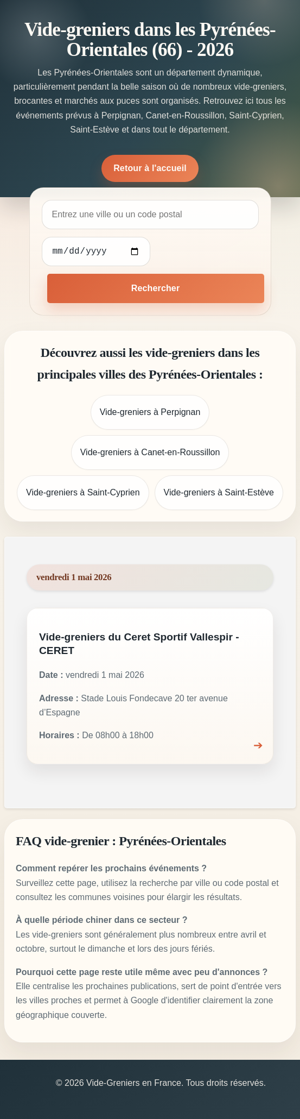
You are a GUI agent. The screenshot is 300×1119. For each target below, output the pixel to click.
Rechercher (155, 288)
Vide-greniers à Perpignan (150, 412)
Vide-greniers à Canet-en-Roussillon (150, 452)
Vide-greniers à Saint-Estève (219, 492)
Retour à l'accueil (150, 168)
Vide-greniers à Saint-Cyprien (83, 492)
